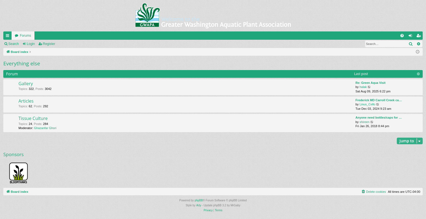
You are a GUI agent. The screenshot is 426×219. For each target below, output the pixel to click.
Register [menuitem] (420, 37)
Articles (26, 101)
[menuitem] (402, 35)
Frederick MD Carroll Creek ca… (378, 100)
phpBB (199, 200)
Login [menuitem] (411, 37)
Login (31, 44)
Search (13, 44)
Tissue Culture (33, 118)
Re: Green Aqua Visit (370, 82)
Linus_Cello (367, 104)
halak (363, 87)
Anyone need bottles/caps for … (378, 117)
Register (49, 44)
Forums (25, 36)
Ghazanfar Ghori (45, 128)
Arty (198, 205)
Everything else (21, 63)
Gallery (25, 84)
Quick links (9, 37)
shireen (365, 122)
